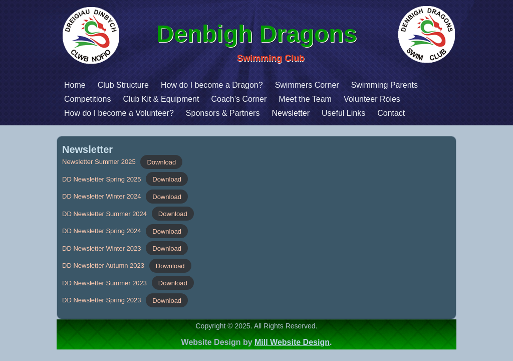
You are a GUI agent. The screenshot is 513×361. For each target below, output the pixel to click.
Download (161, 161)
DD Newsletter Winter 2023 (101, 248)
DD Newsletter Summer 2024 (104, 214)
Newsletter (234, 113)
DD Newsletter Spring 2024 (101, 231)
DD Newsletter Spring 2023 (101, 300)
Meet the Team (249, 99)
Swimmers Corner (251, 85)
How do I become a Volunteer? (63, 113)
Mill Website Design (292, 342)
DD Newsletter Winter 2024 (101, 196)
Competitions (31, 99)
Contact (335, 113)
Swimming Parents (328, 85)
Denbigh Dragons (260, 34)
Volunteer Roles (316, 99)
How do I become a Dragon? (156, 85)
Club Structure (67, 85)
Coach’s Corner (182, 99)
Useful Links (287, 113)
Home (19, 85)
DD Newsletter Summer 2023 (104, 283)
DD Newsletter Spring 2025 (101, 179)
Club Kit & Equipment (105, 99)
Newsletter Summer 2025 (99, 161)
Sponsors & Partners (167, 113)
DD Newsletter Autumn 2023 (103, 265)
